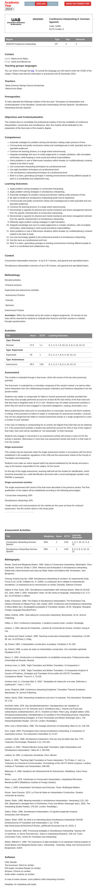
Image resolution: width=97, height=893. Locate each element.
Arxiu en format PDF (77, 4)
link (32, 71)
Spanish (53, 4)
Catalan (29, 4)
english (41, 4)
